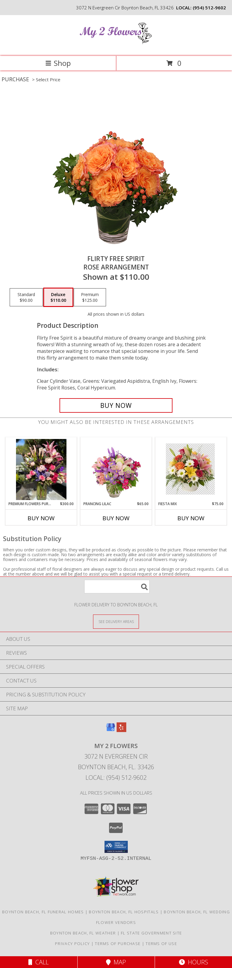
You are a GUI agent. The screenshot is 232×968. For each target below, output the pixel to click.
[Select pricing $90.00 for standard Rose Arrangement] (26, 297)
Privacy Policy (72, 943)
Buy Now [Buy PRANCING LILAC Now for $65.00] (116, 518)
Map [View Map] (116, 962)
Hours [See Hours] (193, 962)
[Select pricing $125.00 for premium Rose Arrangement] (90, 297)
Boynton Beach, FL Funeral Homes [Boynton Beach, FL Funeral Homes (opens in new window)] (43, 912)
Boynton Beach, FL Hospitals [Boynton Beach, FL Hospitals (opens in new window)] (124, 912)
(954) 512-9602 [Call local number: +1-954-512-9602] (209, 8)
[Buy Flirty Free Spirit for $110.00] (116, 405)
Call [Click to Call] (38, 962)
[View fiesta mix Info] (191, 469)
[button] (116, 847)
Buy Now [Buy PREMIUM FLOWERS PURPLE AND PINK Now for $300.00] (41, 518)
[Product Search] (117, 586)
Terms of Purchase (117, 943)
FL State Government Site (151, 933)
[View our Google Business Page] (110, 730)
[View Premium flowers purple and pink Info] (41, 469)
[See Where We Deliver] (116, 621)
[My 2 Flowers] (116, 47)
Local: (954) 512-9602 (116, 777)
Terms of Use (161, 943)
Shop (58, 63)
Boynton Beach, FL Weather (83, 933)
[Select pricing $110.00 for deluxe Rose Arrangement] (58, 297)
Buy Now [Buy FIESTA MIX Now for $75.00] (191, 518)
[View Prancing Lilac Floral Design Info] (116, 469)
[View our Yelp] (121, 730)
